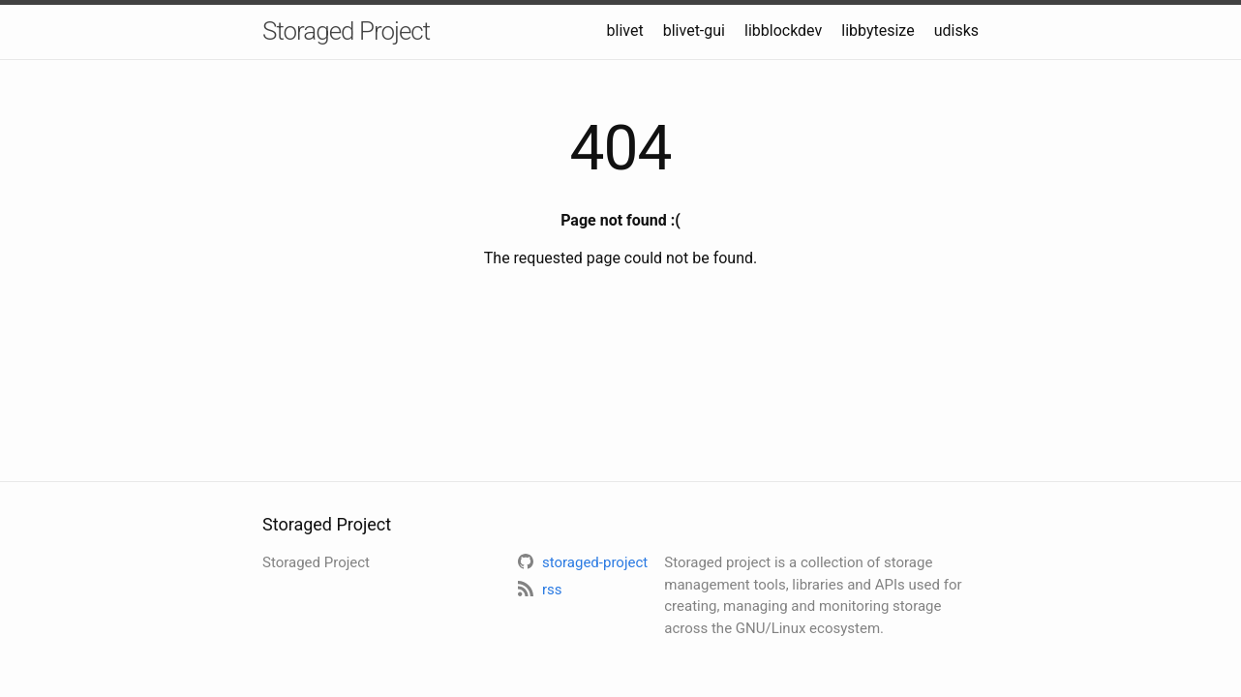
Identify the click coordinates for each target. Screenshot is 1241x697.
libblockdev (783, 30)
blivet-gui (694, 30)
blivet (625, 30)
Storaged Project (346, 30)
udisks (956, 30)
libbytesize (877, 30)
